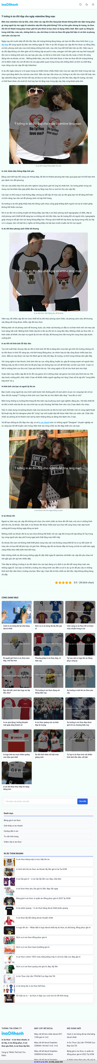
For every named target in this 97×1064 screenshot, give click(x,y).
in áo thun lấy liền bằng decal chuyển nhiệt (34, 918)
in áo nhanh (44, 422)
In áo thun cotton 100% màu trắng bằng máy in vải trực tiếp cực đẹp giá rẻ (48, 957)
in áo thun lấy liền (22, 1046)
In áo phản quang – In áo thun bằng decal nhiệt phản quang (42, 908)
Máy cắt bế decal (43, 1028)
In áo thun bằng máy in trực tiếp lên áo (33, 859)
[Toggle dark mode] (86, 4)
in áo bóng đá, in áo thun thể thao (30, 986)
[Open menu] (93, 4)
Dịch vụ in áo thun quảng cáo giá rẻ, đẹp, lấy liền (37, 966)
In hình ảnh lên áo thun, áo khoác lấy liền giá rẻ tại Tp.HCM (41, 869)
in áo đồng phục (15, 1043)
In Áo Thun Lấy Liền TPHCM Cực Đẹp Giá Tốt (35, 976)
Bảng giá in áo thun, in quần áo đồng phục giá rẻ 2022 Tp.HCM (43, 898)
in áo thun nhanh (19, 1040)
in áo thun (6, 1040)
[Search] (80, 4)
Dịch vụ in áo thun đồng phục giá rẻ (31, 937)
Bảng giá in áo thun (12, 820)
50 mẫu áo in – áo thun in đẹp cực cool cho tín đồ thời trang (42, 996)
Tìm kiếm (82, 801)
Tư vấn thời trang (11, 836)
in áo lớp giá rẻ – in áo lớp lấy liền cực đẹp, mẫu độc (38, 879)
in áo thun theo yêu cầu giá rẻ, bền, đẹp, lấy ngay (37, 888)
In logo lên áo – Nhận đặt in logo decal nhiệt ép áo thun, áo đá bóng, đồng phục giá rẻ (53, 927)
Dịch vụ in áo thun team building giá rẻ (32, 947)
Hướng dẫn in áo (11, 831)
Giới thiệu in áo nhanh (13, 826)
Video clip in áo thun (12, 842)
